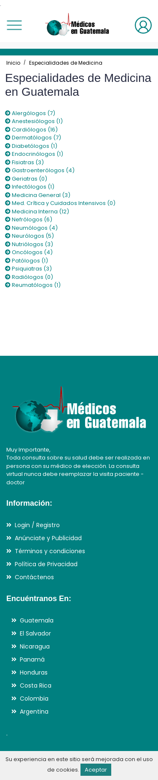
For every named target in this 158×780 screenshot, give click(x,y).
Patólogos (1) (26, 261)
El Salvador (35, 633)
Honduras (34, 672)
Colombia (34, 698)
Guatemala (37, 620)
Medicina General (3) (37, 195)
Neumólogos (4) (31, 228)
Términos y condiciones (50, 551)
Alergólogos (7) (30, 113)
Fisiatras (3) (24, 162)
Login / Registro (37, 525)
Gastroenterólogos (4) (40, 170)
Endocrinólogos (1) (34, 154)
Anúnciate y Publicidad (48, 538)
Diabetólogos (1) (31, 146)
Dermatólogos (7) (33, 138)
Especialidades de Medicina (65, 62)
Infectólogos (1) (29, 187)
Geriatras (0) (26, 179)
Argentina (34, 711)
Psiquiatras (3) (28, 269)
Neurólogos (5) (29, 236)
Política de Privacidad (46, 564)
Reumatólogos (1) (33, 285)
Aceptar (96, 770)
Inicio (13, 62)
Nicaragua (35, 646)
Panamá (32, 659)
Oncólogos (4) (29, 252)
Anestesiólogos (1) (34, 121)
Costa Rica (35, 685)
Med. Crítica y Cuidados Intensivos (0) (60, 203)
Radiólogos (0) (29, 277)
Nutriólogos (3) (29, 244)
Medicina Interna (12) (37, 211)
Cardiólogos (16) (31, 130)
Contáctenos (34, 577)
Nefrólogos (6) (28, 219)
